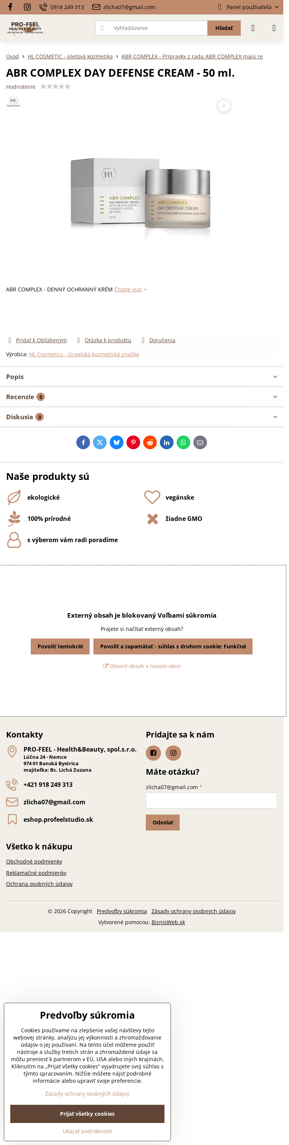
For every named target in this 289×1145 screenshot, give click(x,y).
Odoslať (163, 822)
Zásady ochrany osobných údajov (194, 911)
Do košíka (198, 314)
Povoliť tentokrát (60, 646)
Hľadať (224, 27)
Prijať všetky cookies (87, 1113)
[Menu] (274, 28)
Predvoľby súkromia (122, 911)
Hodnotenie (21, 86)
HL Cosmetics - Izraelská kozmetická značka (84, 354)
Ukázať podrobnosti (87, 1131)
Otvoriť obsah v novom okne (142, 666)
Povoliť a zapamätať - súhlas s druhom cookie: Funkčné (173, 646)
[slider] (55, 86)
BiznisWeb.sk (168, 922)
